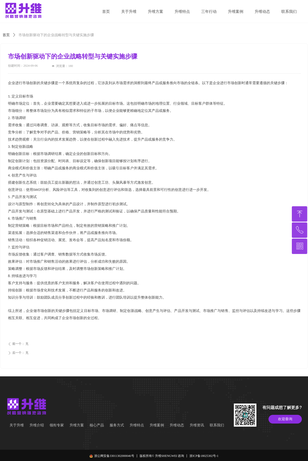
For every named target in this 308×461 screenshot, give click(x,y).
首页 (6, 35)
